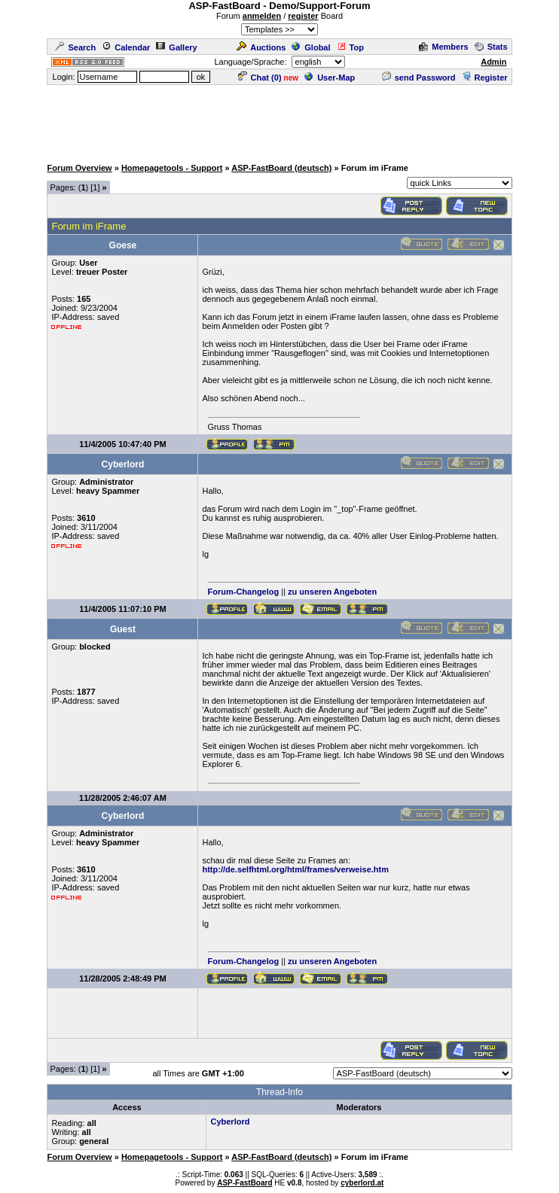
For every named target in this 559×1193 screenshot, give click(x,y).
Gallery (176, 47)
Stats (491, 46)
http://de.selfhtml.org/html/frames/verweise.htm (295, 869)
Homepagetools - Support (171, 167)
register (303, 15)
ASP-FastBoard (244, 1183)
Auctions (261, 47)
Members (443, 46)
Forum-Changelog (244, 591)
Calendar (126, 47)
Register (485, 77)
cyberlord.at (362, 1183)
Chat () (260, 77)
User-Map (329, 77)
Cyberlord (229, 1121)
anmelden (262, 15)
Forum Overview (79, 167)
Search (75, 47)
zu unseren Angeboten (332, 591)
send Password (419, 77)
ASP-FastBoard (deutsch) (281, 167)
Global (311, 47)
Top (350, 47)
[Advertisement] (280, 120)
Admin (493, 61)
